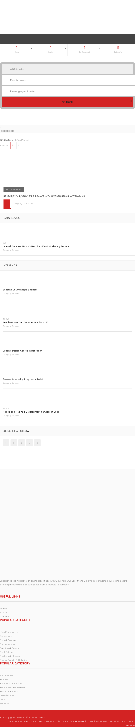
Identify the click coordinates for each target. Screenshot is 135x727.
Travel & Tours (8, 695)
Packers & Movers (10, 655)
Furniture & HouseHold (12, 687)
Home (3, 608)
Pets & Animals (8, 639)
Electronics (6, 679)
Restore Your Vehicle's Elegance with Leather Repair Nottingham (44, 196)
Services (28, 203)
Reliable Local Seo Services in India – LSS (25, 322)
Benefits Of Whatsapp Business (20, 289)
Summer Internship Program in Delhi (22, 379)
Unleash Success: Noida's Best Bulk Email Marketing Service (36, 246)
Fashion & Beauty (10, 647)
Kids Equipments (9, 632)
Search (67, 102)
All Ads (3, 612)
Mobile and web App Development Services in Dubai (31, 411)
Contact (4, 616)
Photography (7, 643)
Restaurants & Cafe (11, 683)
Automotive (6, 675)
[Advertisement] (64, 17)
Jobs (3, 699)
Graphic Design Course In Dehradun (22, 350)
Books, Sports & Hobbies (13, 659)
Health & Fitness (9, 691)
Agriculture (6, 636)
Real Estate (6, 651)
